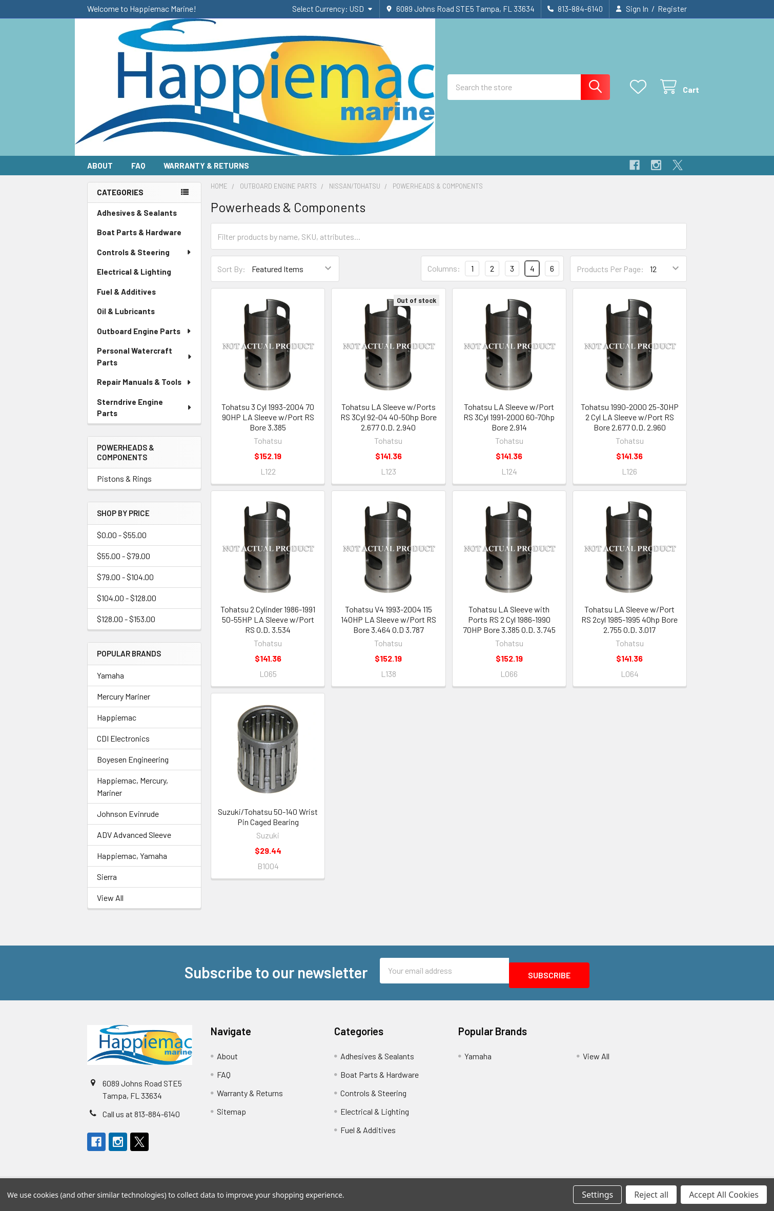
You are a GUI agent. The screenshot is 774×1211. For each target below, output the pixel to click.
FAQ (138, 174)
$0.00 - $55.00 (122, 544)
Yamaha (110, 684)
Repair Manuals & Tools (144, 391)
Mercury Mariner (123, 705)
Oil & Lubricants (126, 320)
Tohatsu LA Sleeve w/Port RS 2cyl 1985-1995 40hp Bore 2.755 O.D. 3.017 (629, 628)
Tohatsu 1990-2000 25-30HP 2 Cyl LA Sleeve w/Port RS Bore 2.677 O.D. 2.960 (630, 426)
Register (672, 8)
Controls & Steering (144, 261)
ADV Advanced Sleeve (134, 844)
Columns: (443, 277)
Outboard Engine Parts (144, 340)
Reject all (651, 1194)
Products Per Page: (610, 278)
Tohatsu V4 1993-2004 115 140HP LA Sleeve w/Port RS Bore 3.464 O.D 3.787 (388, 628)
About (100, 174)
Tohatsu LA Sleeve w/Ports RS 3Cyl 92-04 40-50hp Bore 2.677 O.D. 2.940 (388, 426)
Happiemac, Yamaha (132, 865)
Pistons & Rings (124, 487)
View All (110, 907)
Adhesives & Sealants (137, 222)
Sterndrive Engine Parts (144, 416)
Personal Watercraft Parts (145, 365)
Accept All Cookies (724, 1194)
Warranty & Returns (206, 174)
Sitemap (231, 1116)
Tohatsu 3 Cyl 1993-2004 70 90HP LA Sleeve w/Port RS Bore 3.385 (267, 426)
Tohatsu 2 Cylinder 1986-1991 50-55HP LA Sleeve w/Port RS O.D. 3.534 (267, 628)
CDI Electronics (123, 747)
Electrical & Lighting (134, 280)
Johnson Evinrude (128, 823)
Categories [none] (120, 201)
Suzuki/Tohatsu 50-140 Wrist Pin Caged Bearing (268, 826)
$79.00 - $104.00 (125, 586)
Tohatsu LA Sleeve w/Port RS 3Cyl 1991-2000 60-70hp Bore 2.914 (509, 426)
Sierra (107, 886)
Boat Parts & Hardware (139, 241)
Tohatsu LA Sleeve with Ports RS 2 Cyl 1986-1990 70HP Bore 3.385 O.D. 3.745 (509, 628)
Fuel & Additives (126, 300)
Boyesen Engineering (133, 768)
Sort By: (231, 278)
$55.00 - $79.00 (123, 565)
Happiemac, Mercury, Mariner (132, 796)
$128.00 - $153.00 (126, 628)
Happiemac (116, 726)
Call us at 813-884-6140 (141, 1118)
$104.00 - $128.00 (126, 607)
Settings (597, 1194)
